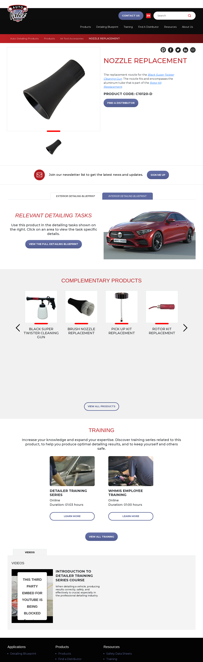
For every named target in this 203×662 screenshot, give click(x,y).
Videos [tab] (30, 497)
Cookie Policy (122, 650)
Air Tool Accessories (71, 38)
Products (85, 26)
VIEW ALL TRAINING (101, 481)
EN (148, 15)
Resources (170, 26)
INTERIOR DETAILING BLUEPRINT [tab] (127, 196)
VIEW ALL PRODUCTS (101, 351)
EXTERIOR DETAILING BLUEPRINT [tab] (75, 196)
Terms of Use (81, 650)
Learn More (72, 461)
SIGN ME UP (158, 174)
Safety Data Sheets (119, 598)
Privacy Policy (101, 650)
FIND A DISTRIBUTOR (121, 102)
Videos (110, 609)
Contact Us (131, 15)
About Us (187, 26)
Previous (18, 305)
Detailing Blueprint (107, 26)
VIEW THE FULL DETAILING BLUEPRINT (53, 244)
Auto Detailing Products (24, 38)
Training (128, 26)
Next (185, 305)
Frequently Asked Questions (125, 614)
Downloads (113, 620)
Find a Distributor (148, 26)
